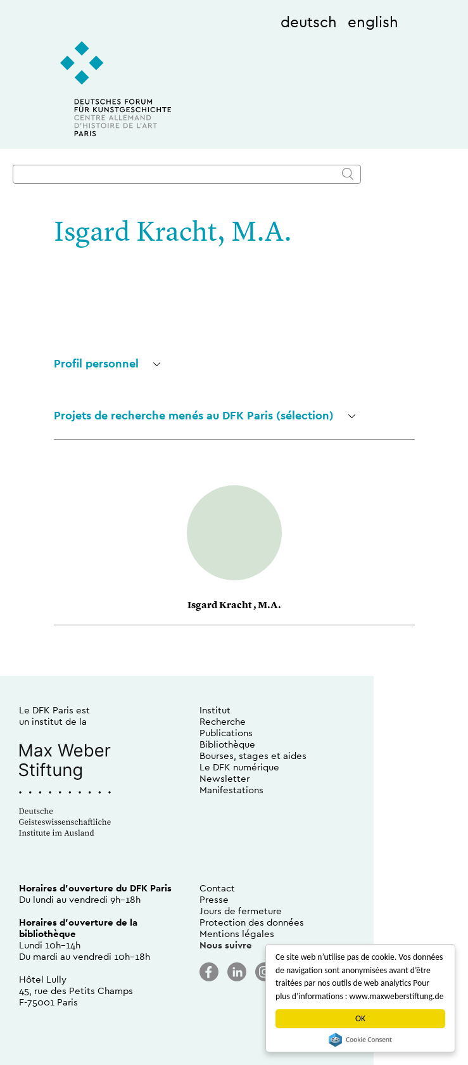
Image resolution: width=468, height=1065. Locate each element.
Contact (217, 888)
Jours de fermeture (240, 911)
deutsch (309, 21)
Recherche (222, 721)
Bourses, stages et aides (253, 755)
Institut (215, 710)
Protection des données (251, 922)
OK (360, 1018)
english (373, 21)
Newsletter (224, 778)
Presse (214, 899)
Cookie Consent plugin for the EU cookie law (360, 1040)
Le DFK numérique (239, 767)
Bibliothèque (227, 744)
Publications (226, 733)
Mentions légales (236, 934)
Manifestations (231, 790)
